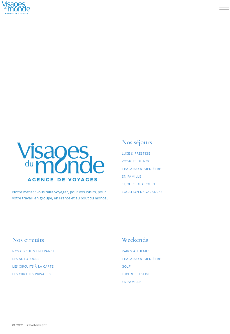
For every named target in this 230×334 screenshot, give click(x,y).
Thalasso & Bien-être (141, 169)
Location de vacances (142, 192)
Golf (126, 266)
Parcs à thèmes (136, 251)
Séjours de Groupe (139, 184)
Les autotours (25, 259)
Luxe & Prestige (136, 153)
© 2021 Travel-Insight (29, 325)
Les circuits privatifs (31, 274)
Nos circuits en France (33, 251)
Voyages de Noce (137, 161)
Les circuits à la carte (33, 266)
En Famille (131, 176)
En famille (131, 282)
